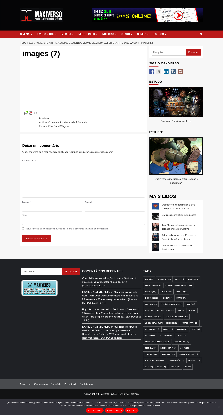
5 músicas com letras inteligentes (179, 214)
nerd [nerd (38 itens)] (196, 329)
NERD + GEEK (88, 34)
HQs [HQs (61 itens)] (192, 310)
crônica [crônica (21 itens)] (181, 292)
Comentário (30, 160)
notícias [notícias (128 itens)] (166, 335)
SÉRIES (143, 34)
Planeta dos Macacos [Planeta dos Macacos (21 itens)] (157, 342)
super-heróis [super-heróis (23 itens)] (176, 360)
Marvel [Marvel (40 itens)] (182, 329)
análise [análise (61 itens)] (193, 279)
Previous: (65, 122)
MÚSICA (68, 34)
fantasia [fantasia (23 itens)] (151, 304)
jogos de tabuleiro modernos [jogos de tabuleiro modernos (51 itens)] (161, 323)
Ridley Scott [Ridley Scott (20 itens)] (168, 348)
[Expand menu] (31, 34)
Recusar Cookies (114, 410)
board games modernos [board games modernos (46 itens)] (178, 285)
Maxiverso (25, 384)
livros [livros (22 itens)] (168, 329)
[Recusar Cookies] (219, 406)
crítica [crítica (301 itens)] (166, 292)
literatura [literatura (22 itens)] (152, 329)
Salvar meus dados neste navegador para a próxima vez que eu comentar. (67, 228)
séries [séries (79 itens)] (161, 367)
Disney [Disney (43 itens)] (167, 298)
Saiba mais (132, 410)
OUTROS (160, 34)
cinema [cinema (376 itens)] (150, 292)
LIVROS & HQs (47, 34)
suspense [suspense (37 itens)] (194, 360)
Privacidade (70, 384)
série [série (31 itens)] (149, 367)
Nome (26, 202)
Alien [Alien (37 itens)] (149, 279)
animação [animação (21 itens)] (164, 279)
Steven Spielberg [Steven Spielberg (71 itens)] (188, 354)
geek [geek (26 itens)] (149, 310)
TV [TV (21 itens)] (188, 367)
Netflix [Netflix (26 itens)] (150, 335)
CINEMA (26, 34)
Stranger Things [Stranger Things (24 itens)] (154, 360)
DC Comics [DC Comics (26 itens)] (151, 298)
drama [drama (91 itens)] (181, 298)
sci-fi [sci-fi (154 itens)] (184, 348)
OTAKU (127, 34)
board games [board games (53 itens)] (153, 285)
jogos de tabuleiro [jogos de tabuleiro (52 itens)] (177, 317)
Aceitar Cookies (95, 410)
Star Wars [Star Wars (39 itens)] (168, 354)
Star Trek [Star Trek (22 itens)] (151, 354)
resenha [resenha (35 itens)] (150, 348)
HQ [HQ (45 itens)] (181, 310)
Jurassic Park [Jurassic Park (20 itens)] (190, 323)
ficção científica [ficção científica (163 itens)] (171, 304)
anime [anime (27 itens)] (179, 279)
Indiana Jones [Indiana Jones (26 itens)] (153, 317)
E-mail (89, 202)
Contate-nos (86, 384)
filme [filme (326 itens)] (190, 304)
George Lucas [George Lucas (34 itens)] (165, 310)
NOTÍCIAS (109, 34)
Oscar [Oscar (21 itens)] (181, 335)
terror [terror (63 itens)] (175, 367)
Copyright (56, 384)
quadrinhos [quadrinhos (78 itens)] (181, 342)
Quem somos (41, 384)
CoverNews (117, 393)
